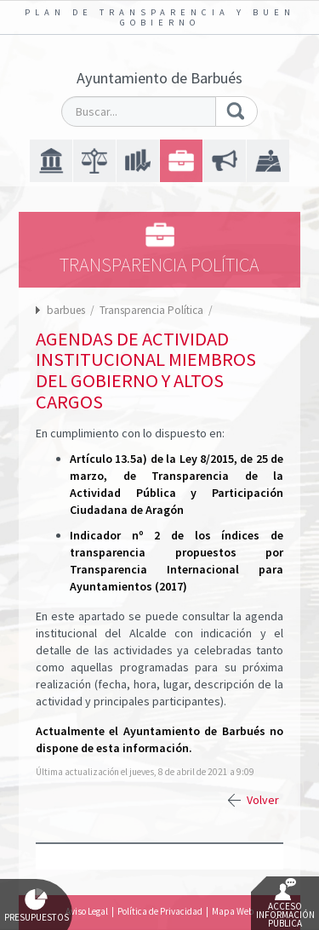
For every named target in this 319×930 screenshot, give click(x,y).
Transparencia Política (153, 310)
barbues (66, 310)
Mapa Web (232, 911)
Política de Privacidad (159, 911)
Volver (263, 799)
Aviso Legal (87, 911)
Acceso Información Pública (285, 903)
